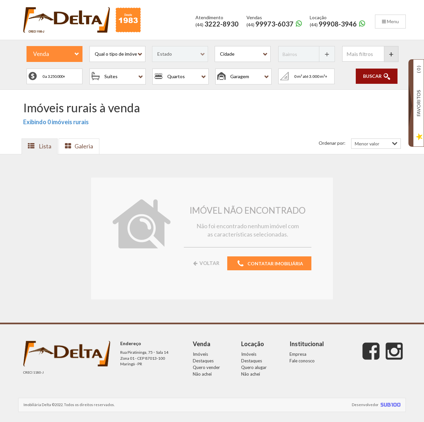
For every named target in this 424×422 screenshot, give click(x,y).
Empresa (298, 354)
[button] (117, 54)
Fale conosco (302, 360)
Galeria (79, 146)
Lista (39, 146)
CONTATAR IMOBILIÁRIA (269, 264)
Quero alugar (254, 367)
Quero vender (206, 367)
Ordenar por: (332, 143)
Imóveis (200, 354)
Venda (41, 53)
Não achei (202, 374)
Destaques (203, 360)
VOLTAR (205, 263)
